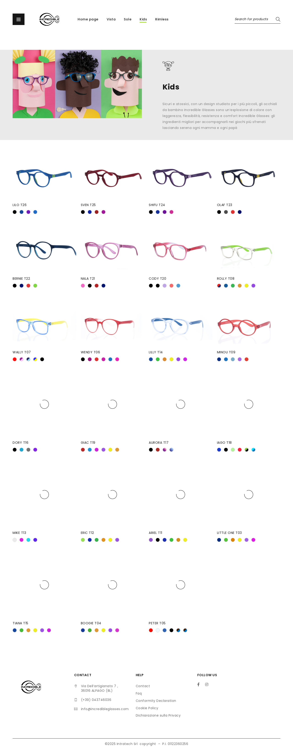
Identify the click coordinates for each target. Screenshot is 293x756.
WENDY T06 (90, 352)
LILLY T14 (156, 352)
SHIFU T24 (157, 205)
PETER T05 (157, 623)
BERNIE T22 (21, 278)
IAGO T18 (224, 442)
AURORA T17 (158, 442)
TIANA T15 (20, 623)
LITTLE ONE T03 (229, 532)
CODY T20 (157, 278)
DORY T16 (20, 442)
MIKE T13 (19, 532)
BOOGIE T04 (91, 623)
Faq (139, 693)
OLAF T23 (224, 205)
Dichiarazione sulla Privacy (158, 715)
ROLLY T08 (226, 278)
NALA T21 (88, 278)
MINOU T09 (226, 352)
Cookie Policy (147, 708)
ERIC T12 (87, 532)
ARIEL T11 (155, 532)
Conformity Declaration (156, 700)
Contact (143, 686)
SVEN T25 (88, 205)
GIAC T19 (88, 442)
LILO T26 (20, 205)
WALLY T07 (22, 352)
